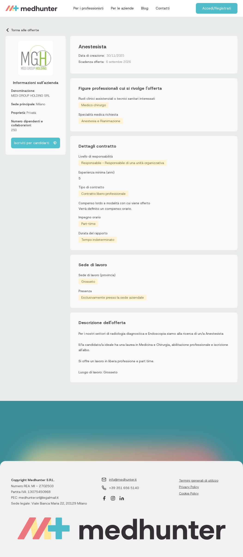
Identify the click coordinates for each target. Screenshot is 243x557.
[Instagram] (112, 499)
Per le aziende (122, 8)
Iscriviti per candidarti (35, 143)
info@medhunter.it (123, 479)
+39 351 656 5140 (124, 488)
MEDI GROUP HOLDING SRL (30, 96)
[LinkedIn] (121, 499)
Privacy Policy (189, 487)
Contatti (163, 8)
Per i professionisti (88, 8)
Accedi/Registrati (216, 8)
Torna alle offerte (22, 30)
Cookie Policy (189, 493)
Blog (144, 8)
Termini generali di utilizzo (198, 480)
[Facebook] (104, 499)
